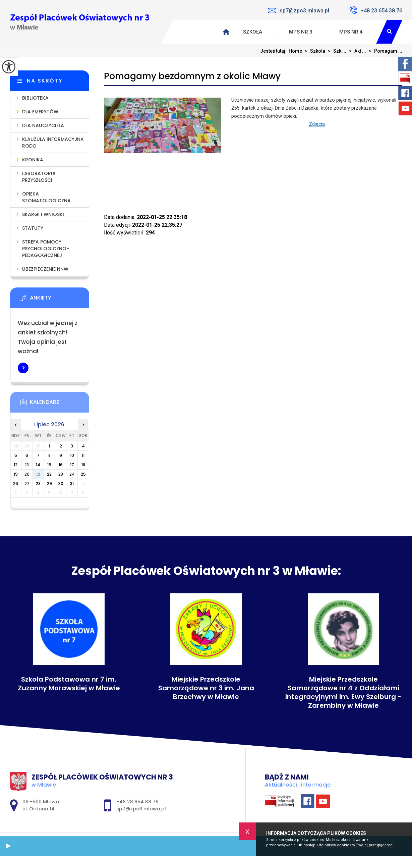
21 (38, 474)
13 (27, 465)
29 (49, 483)
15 (49, 465)
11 (83, 455)
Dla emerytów (40, 111)
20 (27, 474)
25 (83, 474)
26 (15, 483)
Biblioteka (35, 98)
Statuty (32, 228)
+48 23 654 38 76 (375, 10)
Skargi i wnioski (43, 214)
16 (61, 465)
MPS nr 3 (300, 32)
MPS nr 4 (351, 32)
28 (38, 483)
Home (295, 51)
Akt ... (356, 51)
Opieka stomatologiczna (46, 197)
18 (83, 465)
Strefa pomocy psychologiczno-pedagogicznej (45, 248)
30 (60, 483)
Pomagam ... (384, 51)
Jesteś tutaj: (274, 51)
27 (27, 483)
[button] (8, 846)
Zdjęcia (317, 124)
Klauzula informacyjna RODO (53, 142)
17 (72, 465)
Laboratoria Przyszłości (39, 176)
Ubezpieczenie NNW (45, 269)
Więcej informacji (23, 368)
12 (15, 465)
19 (16, 474)
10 (72, 455)
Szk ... (335, 51)
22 (49, 474)
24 (72, 474)
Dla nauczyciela (43, 125)
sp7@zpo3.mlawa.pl (298, 10)
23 (60, 474)
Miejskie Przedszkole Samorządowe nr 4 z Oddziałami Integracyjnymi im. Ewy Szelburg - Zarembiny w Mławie (343, 692)
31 (72, 483)
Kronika (32, 159)
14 (38, 465)
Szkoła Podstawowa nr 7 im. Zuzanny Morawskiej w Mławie (69, 683)
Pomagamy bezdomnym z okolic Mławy (192, 76)
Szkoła (252, 32)
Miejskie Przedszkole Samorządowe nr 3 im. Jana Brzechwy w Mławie (206, 688)
